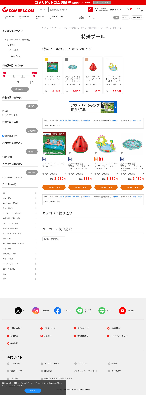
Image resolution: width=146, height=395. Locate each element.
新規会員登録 (137, 17)
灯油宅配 (48, 371)
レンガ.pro (82, 363)
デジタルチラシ (25, 17)
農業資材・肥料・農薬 (11, 218)
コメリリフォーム (51, 363)
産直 (4, 279)
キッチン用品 (8, 259)
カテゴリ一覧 (9, 17)
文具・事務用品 (9, 269)
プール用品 (13, 50)
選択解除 (32, 106)
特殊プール (15, 56)
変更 (116, 17)
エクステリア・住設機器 (12, 213)
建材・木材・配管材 (10, 203)
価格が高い (86, 120)
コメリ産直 (15, 363)
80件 (134, 120)
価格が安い (77, 120)
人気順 (62, 120)
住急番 (114, 363)
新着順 (68, 120)
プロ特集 (14, 378)
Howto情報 (40, 17)
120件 (140, 120)
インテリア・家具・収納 (12, 233)
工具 (4, 193)
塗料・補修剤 (8, 208)
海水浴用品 (11, 45)
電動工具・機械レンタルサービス (58, 378)
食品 (4, 274)
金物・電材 (7, 198)
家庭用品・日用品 (9, 254)
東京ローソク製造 (51, 238)
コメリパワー (117, 371)
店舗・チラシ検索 (56, 17)
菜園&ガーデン (16, 371)
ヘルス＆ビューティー (11, 264)
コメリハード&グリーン (88, 371)
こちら (11, 386)
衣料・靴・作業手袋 (10, 228)
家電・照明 (7, 238)
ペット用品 (7, 249)
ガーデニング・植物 (10, 223)
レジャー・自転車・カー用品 (17, 40)
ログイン (125, 17)
